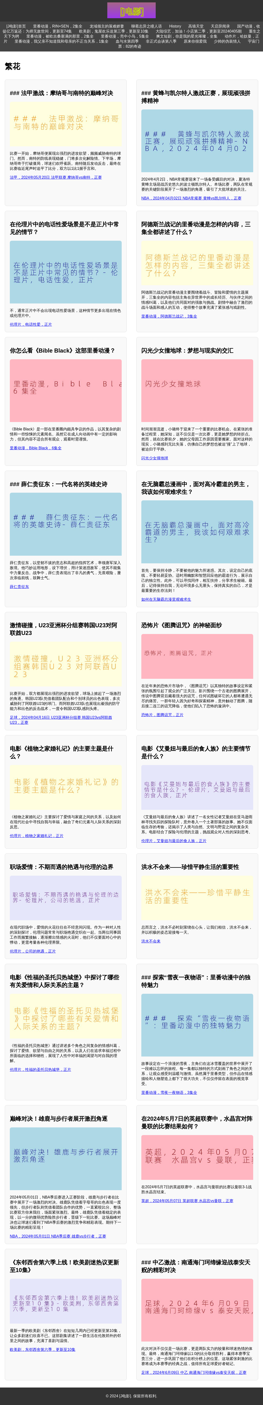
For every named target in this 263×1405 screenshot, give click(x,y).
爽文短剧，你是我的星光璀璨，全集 (186, 36)
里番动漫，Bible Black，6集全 (36, 448)
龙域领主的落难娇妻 (107, 26)
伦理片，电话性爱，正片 (31, 324)
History (175, 26)
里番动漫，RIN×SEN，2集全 (58, 26)
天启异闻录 (220, 26)
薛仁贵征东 (19, 587)
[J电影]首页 (16, 26)
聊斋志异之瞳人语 (146, 26)
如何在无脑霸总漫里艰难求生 (166, 599)
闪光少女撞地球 (154, 458)
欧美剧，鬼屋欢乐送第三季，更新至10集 (114, 31)
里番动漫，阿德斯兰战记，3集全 (169, 316)
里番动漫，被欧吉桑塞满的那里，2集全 (60, 36)
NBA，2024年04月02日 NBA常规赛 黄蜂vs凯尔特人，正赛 (191, 198)
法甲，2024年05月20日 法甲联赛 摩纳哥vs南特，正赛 (56, 177)
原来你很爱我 (195, 41)
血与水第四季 (127, 41)
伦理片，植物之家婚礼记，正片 (36, 836)
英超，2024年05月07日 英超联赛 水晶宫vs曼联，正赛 (187, 1201)
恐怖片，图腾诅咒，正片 (162, 715)
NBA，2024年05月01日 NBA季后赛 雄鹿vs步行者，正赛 (58, 1236)
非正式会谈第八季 (161, 41)
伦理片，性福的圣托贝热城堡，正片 (40, 1070)
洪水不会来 (150, 941)
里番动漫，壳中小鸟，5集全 (125, 36)
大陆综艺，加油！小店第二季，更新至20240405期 (199, 31)
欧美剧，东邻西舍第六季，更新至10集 (42, 1350)
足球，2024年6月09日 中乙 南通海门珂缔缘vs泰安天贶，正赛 (193, 1373)
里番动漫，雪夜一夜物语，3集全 (169, 1093)
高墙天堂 (196, 26)
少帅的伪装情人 (227, 41)
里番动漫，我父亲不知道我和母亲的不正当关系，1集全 (62, 41)
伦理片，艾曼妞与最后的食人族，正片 (173, 841)
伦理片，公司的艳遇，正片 (33, 951)
